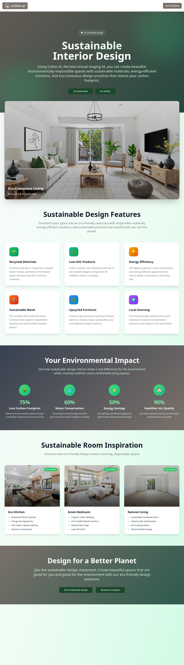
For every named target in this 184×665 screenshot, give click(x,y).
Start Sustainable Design (76, 590)
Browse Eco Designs (110, 590)
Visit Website (172, 5)
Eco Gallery (105, 91)
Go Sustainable (80, 91)
